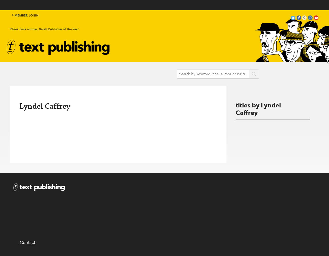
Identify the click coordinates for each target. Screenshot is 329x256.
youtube (316, 18)
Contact (27, 242)
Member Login (25, 15)
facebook (299, 18)
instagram (310, 18)
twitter (293, 18)
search (254, 74)
